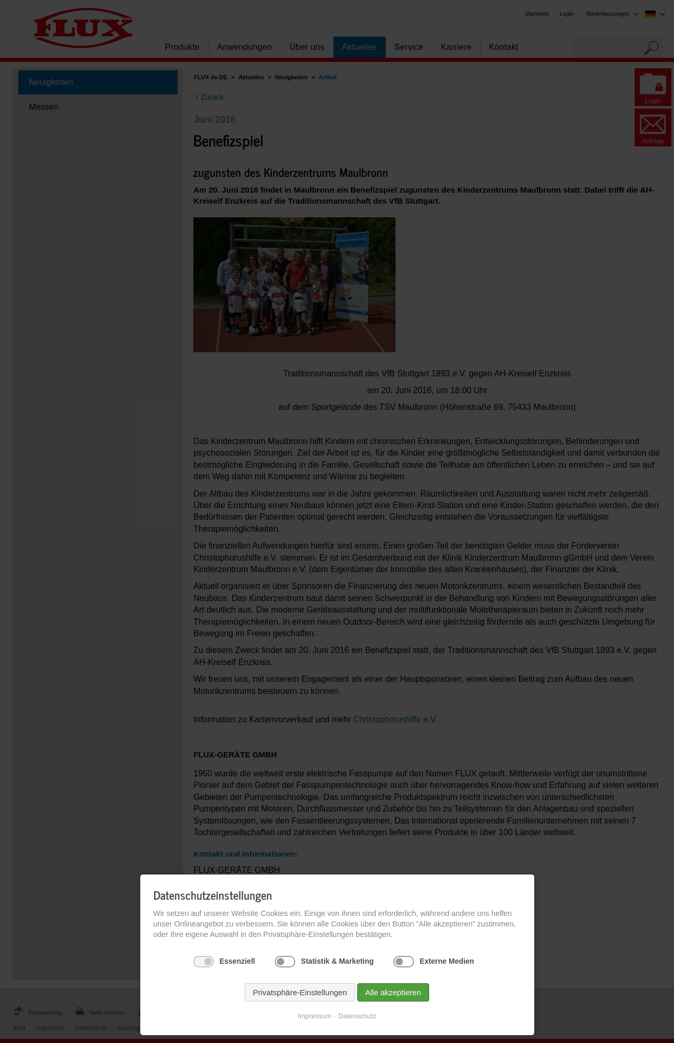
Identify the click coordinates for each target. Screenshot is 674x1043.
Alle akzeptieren (393, 992)
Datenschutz (357, 1016)
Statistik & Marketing (337, 961)
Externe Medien (447, 961)
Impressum (314, 1016)
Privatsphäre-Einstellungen (300, 992)
